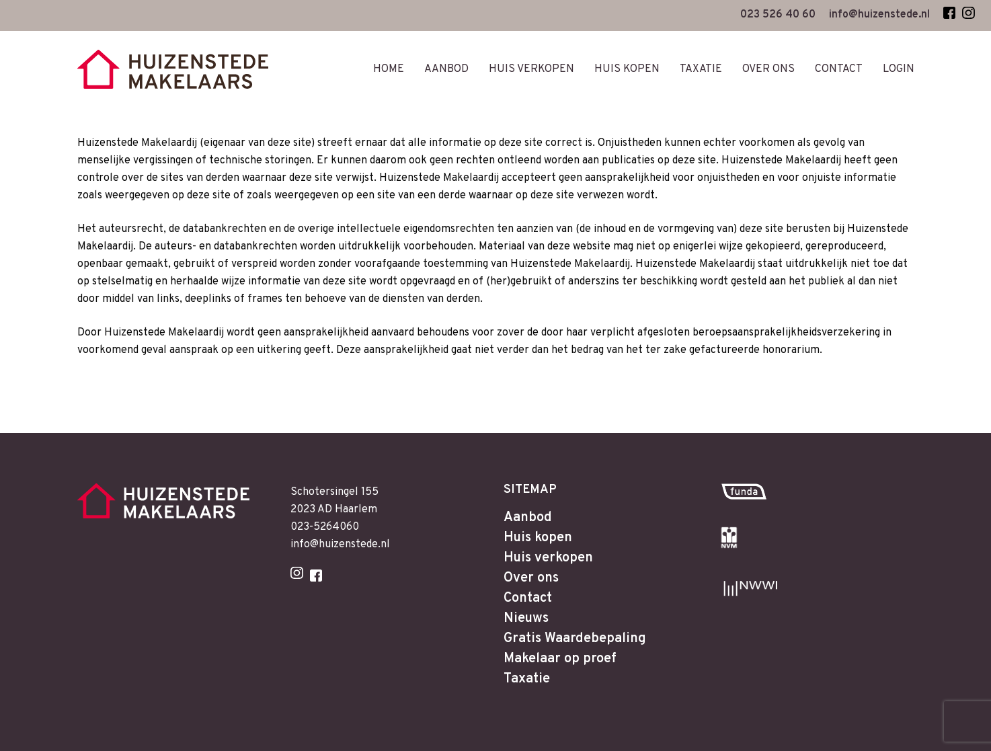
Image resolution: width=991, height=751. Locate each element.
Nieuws (526, 618)
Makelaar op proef (560, 658)
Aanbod (528, 517)
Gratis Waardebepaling (575, 638)
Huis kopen (538, 537)
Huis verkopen (548, 558)
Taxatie (527, 679)
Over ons (531, 578)
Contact (528, 598)
